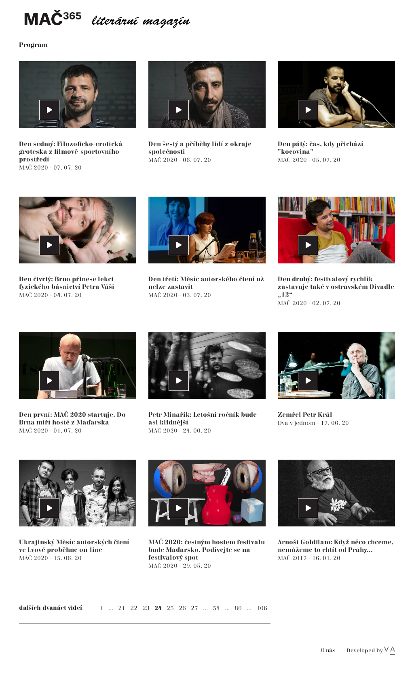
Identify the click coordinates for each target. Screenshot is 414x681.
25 (170, 608)
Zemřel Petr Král (305, 415)
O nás (328, 650)
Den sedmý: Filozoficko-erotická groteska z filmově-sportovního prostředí (71, 152)
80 (238, 608)
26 (182, 608)
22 (133, 608)
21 (121, 608)
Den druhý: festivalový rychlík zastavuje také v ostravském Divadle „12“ (336, 287)
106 (261, 608)
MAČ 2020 (34, 168)
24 (158, 608)
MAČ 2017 (293, 558)
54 (216, 608)
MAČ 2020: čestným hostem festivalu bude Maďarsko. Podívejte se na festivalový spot (206, 550)
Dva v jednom (297, 423)
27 (194, 608)
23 (146, 608)
